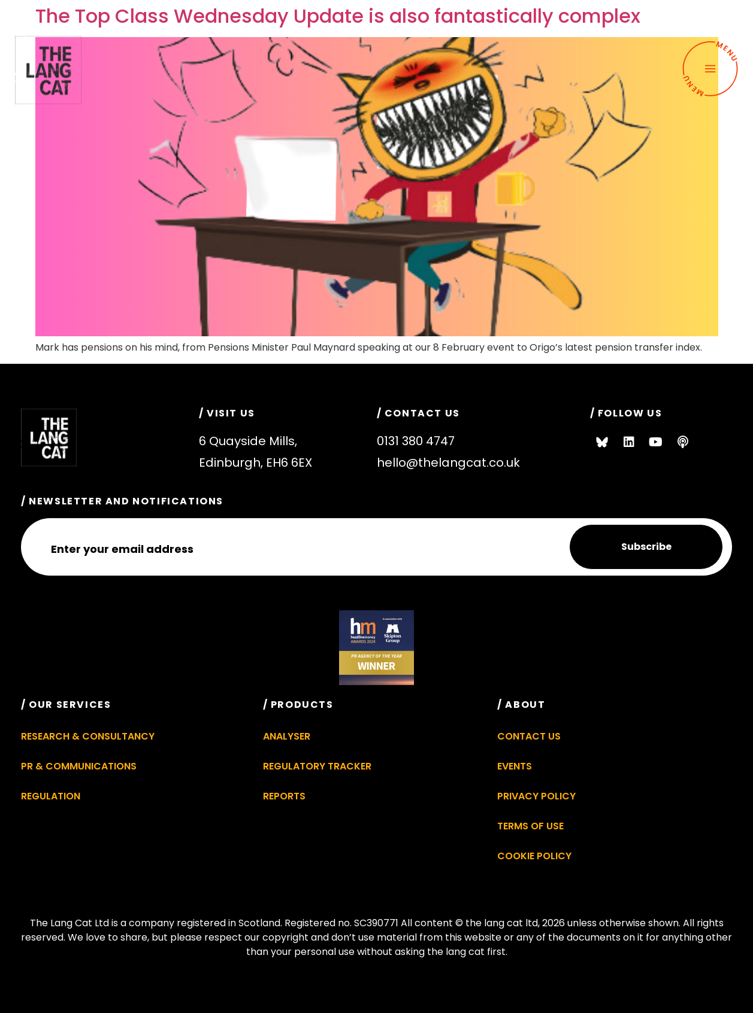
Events (514, 766)
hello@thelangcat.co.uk (448, 462)
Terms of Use (530, 826)
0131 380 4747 (416, 441)
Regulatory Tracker (317, 766)
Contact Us (529, 736)
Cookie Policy (534, 856)
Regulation (50, 796)
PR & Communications (79, 766)
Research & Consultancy (88, 736)
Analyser (286, 736)
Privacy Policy (536, 796)
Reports (284, 796)
